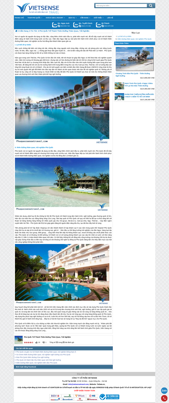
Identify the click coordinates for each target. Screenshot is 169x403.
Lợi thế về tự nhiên (124, 36)
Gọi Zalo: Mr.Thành (98, 24)
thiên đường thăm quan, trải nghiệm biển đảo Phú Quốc (36, 363)
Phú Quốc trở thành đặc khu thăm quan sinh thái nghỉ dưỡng (38, 360)
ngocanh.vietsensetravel (59, 26)
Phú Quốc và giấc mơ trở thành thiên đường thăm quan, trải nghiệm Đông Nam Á (46, 352)
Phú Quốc (108, 51)
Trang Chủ (43, 7)
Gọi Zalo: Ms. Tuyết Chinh (75, 24)
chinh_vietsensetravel (80, 26)
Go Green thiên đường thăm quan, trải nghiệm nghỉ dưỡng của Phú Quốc (43, 355)
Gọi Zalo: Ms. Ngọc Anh (54, 24)
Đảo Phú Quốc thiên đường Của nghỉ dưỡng (32, 357)
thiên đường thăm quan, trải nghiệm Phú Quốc (135, 39)
